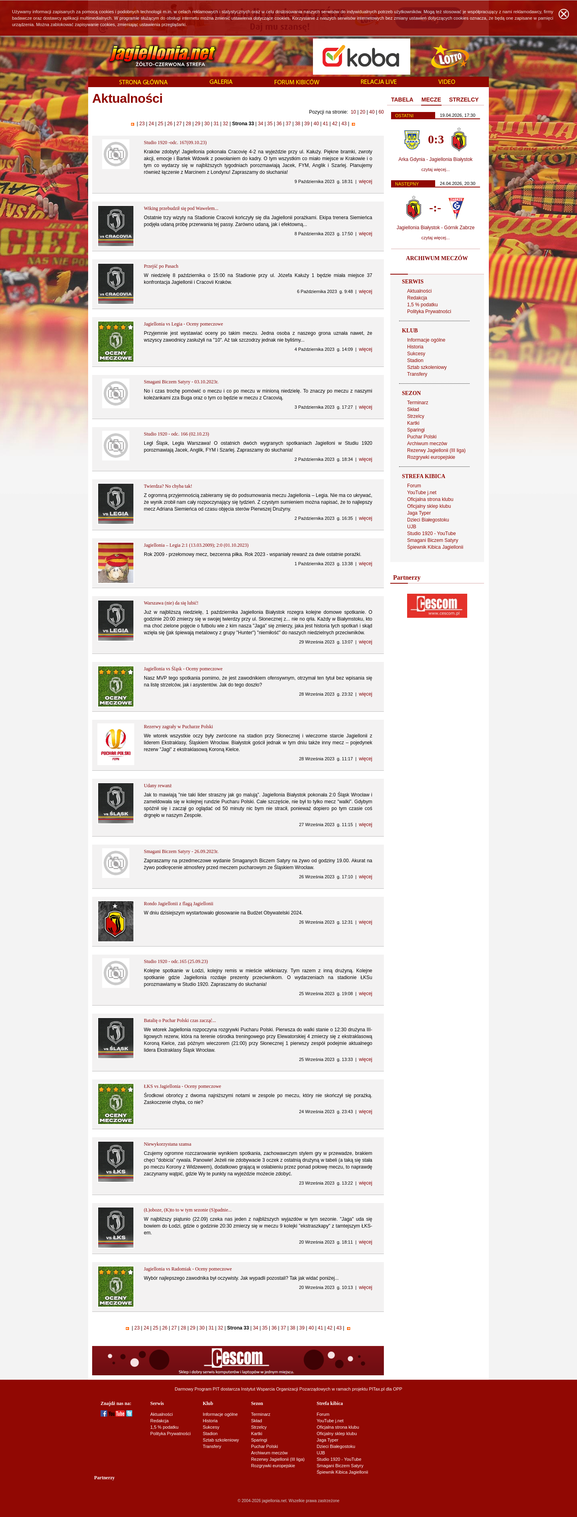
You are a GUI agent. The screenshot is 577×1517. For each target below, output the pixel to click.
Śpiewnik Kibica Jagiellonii (435, 547)
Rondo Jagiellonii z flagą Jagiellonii (178, 903)
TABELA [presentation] (402, 99)
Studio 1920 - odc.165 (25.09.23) (176, 961)
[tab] (402, 100)
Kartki (413, 423)
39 (307, 123)
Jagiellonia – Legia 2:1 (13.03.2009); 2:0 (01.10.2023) (196, 545)
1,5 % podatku (422, 304)
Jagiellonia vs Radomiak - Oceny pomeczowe (188, 1269)
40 (371, 112)
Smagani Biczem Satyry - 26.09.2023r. (181, 851)
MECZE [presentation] (431, 99)
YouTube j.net (421, 492)
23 (142, 123)
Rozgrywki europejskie (431, 457)
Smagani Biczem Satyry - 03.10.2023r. (181, 382)
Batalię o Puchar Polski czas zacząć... (180, 1020)
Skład (413, 409)
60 (381, 112)
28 (188, 123)
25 (161, 123)
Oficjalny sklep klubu (429, 506)
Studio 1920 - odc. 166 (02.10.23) (176, 434)
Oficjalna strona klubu (430, 499)
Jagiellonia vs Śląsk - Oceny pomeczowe (183, 669)
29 (198, 123)
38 (298, 123)
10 (353, 112)
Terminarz (417, 402)
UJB (411, 526)
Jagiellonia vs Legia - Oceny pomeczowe (183, 324)
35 (270, 123)
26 (170, 123)
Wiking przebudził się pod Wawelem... (181, 208)
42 (335, 123)
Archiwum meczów (427, 443)
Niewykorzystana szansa (167, 1144)
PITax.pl (377, 1389)
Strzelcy (415, 416)
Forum (414, 486)
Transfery (417, 374)
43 (344, 123)
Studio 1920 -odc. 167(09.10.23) (175, 142)
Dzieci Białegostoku (428, 520)
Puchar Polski (421, 437)
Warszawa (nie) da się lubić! (171, 603)
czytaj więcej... (436, 169)
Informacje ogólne (426, 340)
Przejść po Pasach (161, 266)
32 (226, 123)
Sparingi (416, 430)
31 (216, 123)
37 (288, 123)
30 (207, 123)
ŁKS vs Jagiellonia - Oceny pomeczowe (182, 1086)
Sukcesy (416, 353)
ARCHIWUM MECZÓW (437, 258)
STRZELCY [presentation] (464, 99)
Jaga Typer (419, 513)
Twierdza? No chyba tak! (168, 486)
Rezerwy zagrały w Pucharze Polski (178, 726)
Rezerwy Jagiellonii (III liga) (436, 450)
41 (325, 123)
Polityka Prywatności (429, 311)
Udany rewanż (158, 785)
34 (260, 123)
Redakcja (417, 298)
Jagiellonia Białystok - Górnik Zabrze (436, 227)
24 (151, 123)
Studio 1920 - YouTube (431, 533)
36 (279, 123)
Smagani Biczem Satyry (432, 540)
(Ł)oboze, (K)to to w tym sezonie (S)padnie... (188, 1210)
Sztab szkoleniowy (427, 367)
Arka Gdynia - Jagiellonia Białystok (436, 159)
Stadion (415, 360)
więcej (365, 181)
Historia (415, 347)
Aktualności (419, 291)
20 (362, 112)
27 (179, 123)
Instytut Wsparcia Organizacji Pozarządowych (286, 1389)
